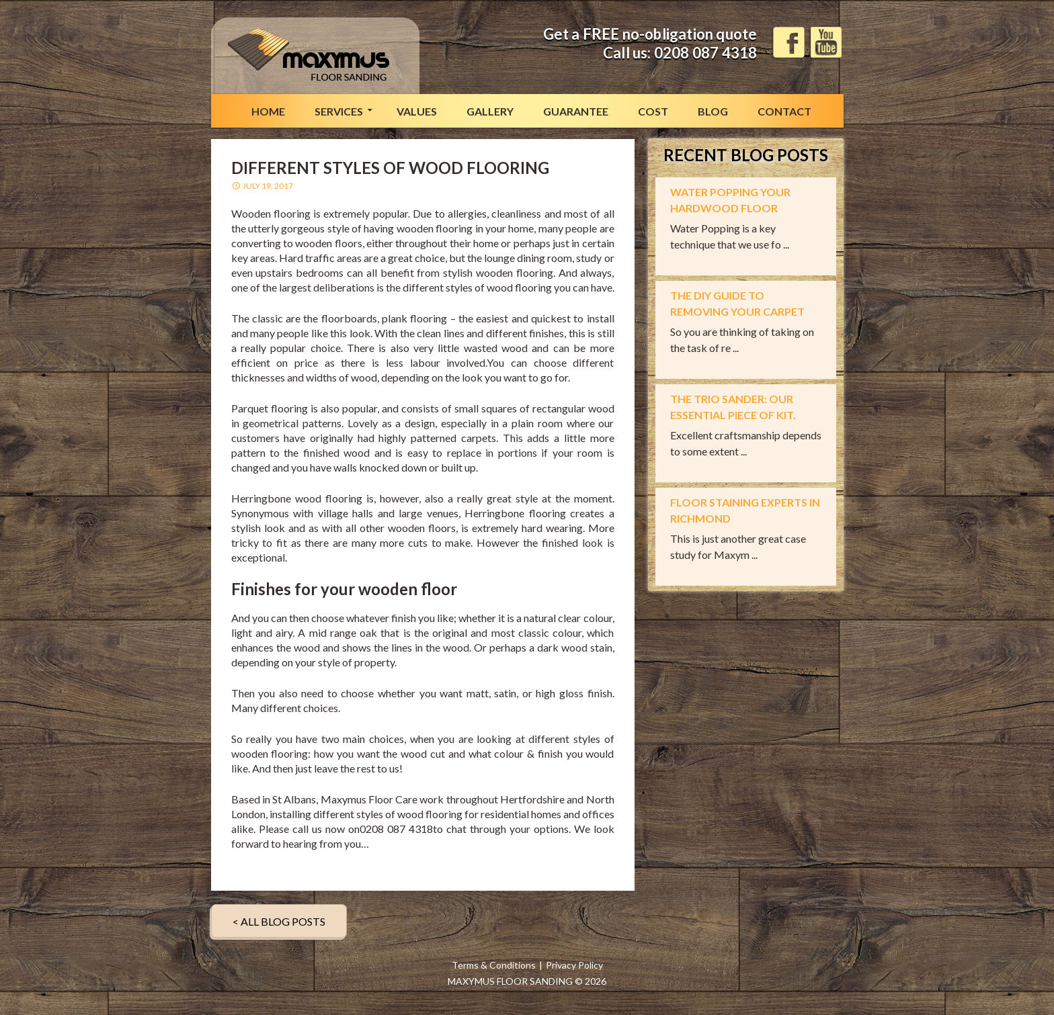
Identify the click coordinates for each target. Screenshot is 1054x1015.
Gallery (490, 111)
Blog (713, 111)
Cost (653, 111)
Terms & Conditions (494, 965)
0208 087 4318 (706, 53)
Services (339, 111)
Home (268, 111)
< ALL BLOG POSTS (279, 921)
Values (417, 111)
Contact (784, 111)
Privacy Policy (574, 965)
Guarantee (575, 111)
